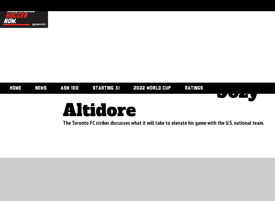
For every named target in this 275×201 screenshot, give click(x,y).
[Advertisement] (146, 42)
